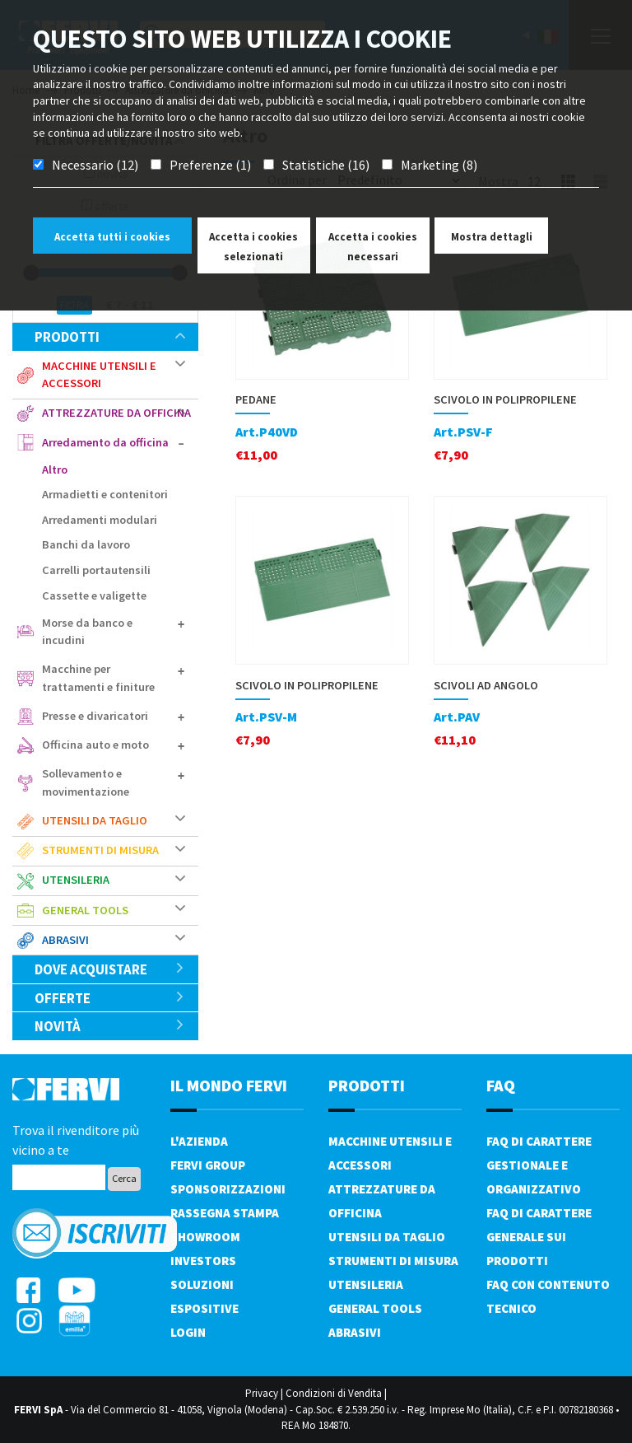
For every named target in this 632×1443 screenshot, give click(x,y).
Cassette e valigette (94, 595)
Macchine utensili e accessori (99, 374)
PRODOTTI (366, 1085)
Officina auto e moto (95, 744)
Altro (54, 469)
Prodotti (110, 337)
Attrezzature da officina (116, 412)
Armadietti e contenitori (105, 494)
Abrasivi (65, 939)
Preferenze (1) (210, 164)
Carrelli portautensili (96, 570)
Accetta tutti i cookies (112, 237)
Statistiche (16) (325, 164)
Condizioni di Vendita (334, 1393)
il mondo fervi (228, 1085)
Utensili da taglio (94, 820)
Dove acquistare (110, 969)
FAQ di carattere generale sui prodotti (539, 1236)
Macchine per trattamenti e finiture (98, 677)
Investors (203, 1260)
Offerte (110, 998)
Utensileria (75, 879)
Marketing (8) (439, 164)
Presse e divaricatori (95, 715)
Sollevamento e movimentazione (85, 782)
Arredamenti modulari (99, 519)
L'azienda (199, 1141)
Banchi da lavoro (86, 544)
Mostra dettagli (491, 237)
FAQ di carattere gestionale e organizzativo (539, 1165)
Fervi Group (207, 1165)
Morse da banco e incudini (87, 631)
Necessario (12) (95, 164)
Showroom (205, 1237)
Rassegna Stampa (224, 1213)
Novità (110, 1026)
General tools (85, 910)
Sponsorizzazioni (228, 1189)
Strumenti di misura (100, 850)
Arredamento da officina (105, 442)
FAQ (500, 1085)
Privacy (261, 1393)
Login (188, 1332)
